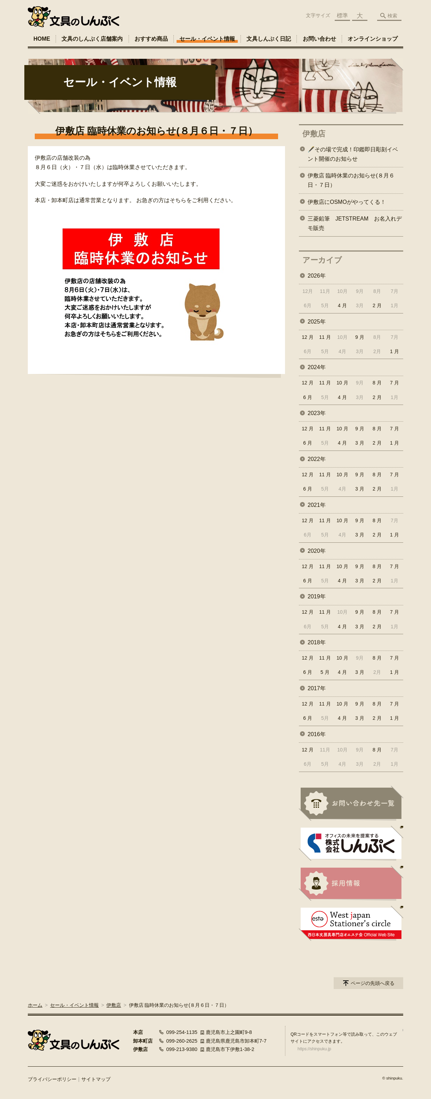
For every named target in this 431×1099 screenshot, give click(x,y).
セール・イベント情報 (207, 39)
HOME (41, 39)
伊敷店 (313, 133)
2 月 (377, 305)
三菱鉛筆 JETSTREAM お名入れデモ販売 (355, 223)
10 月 (342, 382)
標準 (342, 15)
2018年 (317, 642)
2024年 (317, 367)
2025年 (317, 322)
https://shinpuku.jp (314, 1048)
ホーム (35, 1005)
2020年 (317, 551)
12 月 (307, 337)
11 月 (325, 337)
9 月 (359, 337)
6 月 (307, 397)
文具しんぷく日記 (268, 39)
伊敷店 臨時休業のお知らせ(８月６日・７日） (351, 180)
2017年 (317, 688)
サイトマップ (96, 1079)
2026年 (317, 276)
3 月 (359, 443)
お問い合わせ (319, 39)
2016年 (317, 734)
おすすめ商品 (151, 39)
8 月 (377, 382)
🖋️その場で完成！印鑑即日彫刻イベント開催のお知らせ (353, 154)
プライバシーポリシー (52, 1079)
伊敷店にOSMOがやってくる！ (347, 202)
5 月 (325, 672)
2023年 (317, 413)
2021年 (317, 505)
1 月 (394, 351)
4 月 (342, 305)
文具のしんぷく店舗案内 (92, 39)
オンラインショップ (373, 39)
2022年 (317, 459)
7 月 (394, 382)
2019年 (317, 596)
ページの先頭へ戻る (373, 983)
